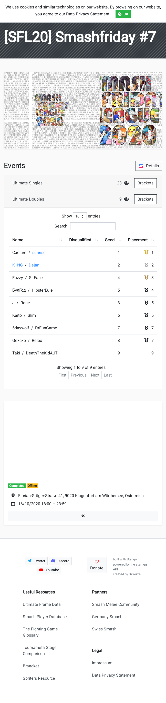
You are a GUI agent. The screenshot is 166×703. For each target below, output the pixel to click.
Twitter (36, 561)
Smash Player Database (45, 617)
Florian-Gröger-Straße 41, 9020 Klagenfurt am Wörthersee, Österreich (81, 496)
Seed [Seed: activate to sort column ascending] (110, 240)
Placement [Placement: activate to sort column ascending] (138, 240)
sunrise (39, 253)
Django (132, 559)
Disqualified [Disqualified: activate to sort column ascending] (80, 240)
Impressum (102, 663)
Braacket (31, 666)
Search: (85, 226)
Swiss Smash (104, 629)
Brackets (145, 183)
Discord (60, 561)
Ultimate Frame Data (42, 604)
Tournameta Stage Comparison (40, 651)
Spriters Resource (39, 678)
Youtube (49, 570)
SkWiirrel (135, 574)
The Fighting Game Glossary (40, 632)
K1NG (18, 265)
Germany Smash (107, 617)
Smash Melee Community (115, 604)
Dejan (34, 265)
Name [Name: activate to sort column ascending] (17, 240)
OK (123, 14)
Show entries (81, 216)
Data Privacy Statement (113, 675)
